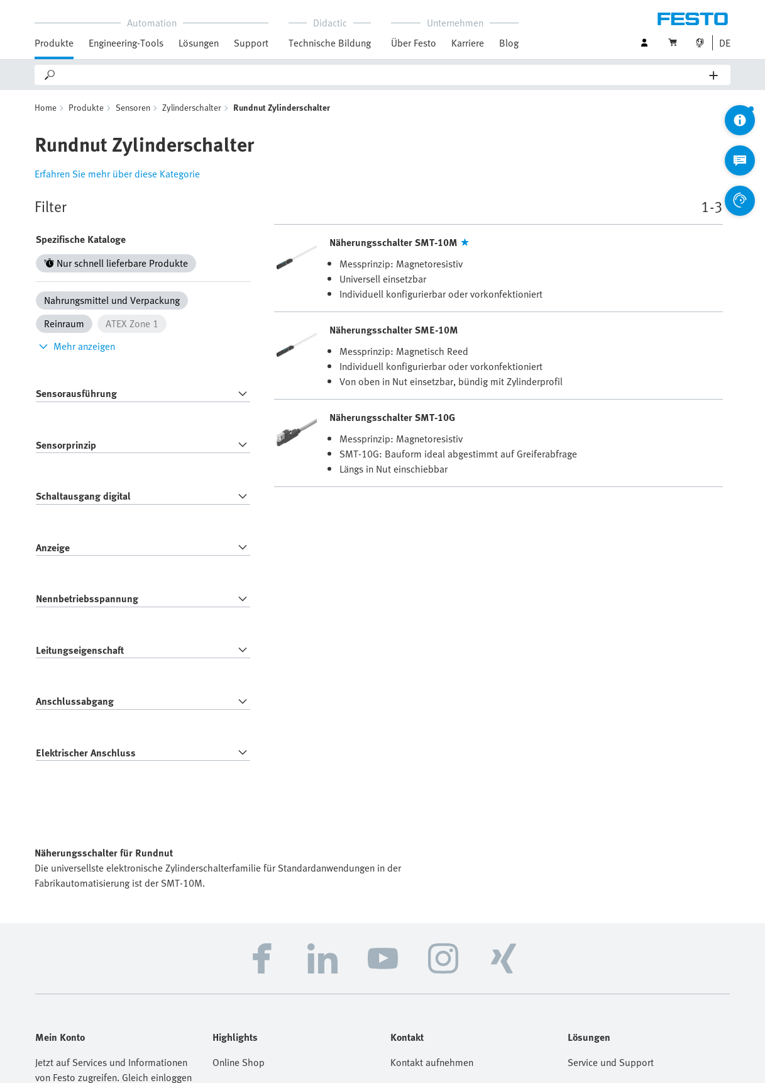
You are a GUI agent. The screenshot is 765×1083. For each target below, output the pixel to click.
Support (251, 42)
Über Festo (413, 42)
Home (46, 107)
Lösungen (199, 42)
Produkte (54, 42)
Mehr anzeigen (75, 346)
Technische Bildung (330, 42)
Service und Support (611, 1062)
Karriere (467, 42)
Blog (509, 42)
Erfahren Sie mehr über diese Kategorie (117, 173)
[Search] (383, 75)
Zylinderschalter (191, 107)
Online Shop (238, 1062)
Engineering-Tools (126, 42)
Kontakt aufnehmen (431, 1062)
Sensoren (133, 107)
